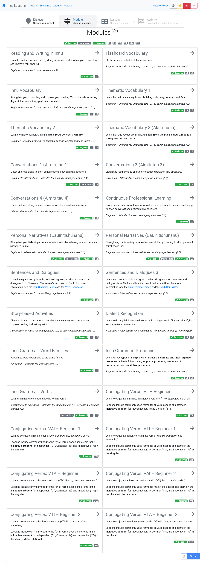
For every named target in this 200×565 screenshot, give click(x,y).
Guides (68, 5)
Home (34, 5)
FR (193, 5)
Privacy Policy (160, 5)
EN (186, 5)
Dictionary (45, 5)
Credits (58, 5)
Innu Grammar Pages (44, 287)
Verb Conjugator (73, 287)
